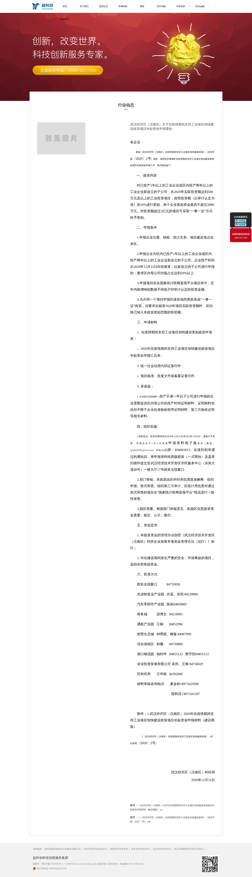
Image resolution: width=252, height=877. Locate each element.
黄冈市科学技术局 (140, 849)
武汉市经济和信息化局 (95, 849)
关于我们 (84, 6)
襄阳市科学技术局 (119, 849)
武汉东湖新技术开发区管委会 (188, 849)
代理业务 (180, 6)
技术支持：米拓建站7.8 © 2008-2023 (126, 864)
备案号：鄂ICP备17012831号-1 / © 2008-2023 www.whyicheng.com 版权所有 (69, 864)
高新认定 (103, 6)
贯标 (142, 6)
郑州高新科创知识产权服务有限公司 (63, 849)
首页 (65, 6)
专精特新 (122, 6)
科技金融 (199, 6)
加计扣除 (161, 6)
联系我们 (64, 19)
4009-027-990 (240, 238)
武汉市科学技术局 (162, 849)
